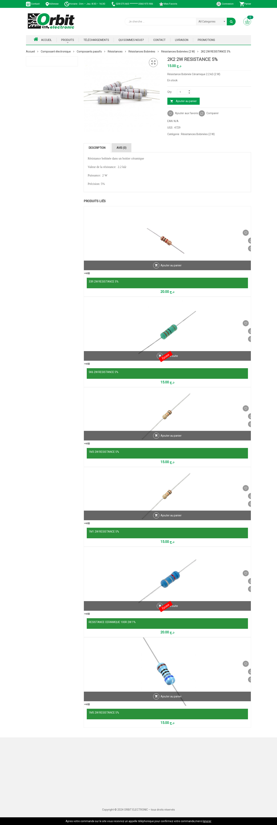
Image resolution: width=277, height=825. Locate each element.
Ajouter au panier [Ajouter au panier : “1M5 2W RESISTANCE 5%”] (171, 704)
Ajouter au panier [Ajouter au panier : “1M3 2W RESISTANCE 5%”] (171, 443)
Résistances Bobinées (141, 51)
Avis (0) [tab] (121, 147)
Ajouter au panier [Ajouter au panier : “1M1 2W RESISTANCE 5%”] (171, 523)
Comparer (212, 113)
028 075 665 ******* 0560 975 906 (132, 3)
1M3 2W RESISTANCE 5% (104, 451)
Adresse (51, 3)
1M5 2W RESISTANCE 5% (104, 712)
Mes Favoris (168, 3)
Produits (67, 40)
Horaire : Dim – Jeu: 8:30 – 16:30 (84, 3)
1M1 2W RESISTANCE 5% (104, 531)
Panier (245, 3)
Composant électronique (56, 51)
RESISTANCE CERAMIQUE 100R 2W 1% (112, 622)
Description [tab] (97, 147)
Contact (33, 3)
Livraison (181, 40)
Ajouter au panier (186, 101)
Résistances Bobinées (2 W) (178, 51)
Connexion (225, 3)
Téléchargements (96, 40)
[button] (153, 62)
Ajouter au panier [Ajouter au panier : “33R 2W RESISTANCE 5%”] (171, 273)
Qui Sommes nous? (131, 40)
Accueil (43, 39)
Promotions (206, 40)
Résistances (115, 51)
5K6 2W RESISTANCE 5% (103, 372)
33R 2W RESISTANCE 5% (103, 281)
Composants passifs (89, 51)
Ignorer (207, 821)
